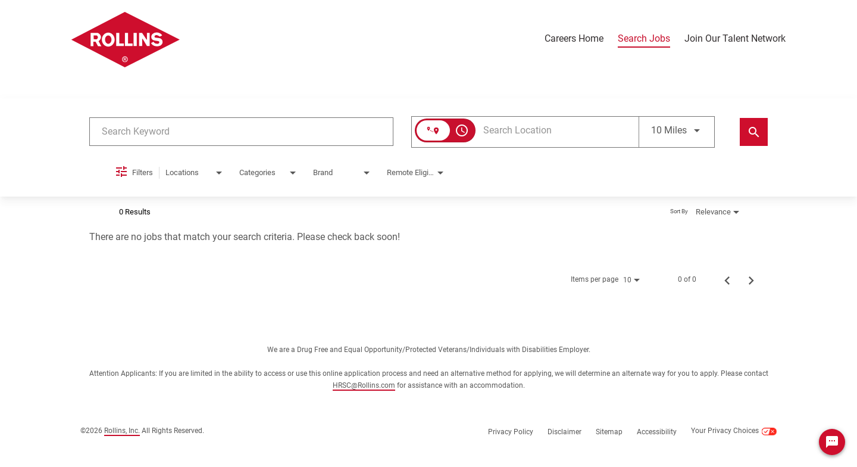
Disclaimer (564, 432)
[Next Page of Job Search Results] (751, 279)
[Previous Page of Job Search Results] (727, 279)
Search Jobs (644, 39)
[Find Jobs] (754, 132)
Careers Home (574, 39)
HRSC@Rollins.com (364, 385)
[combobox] (241, 131)
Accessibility (657, 432)
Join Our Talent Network (735, 39)
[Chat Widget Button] (832, 442)
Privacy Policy (510, 432)
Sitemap (609, 432)
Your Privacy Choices (734, 431)
